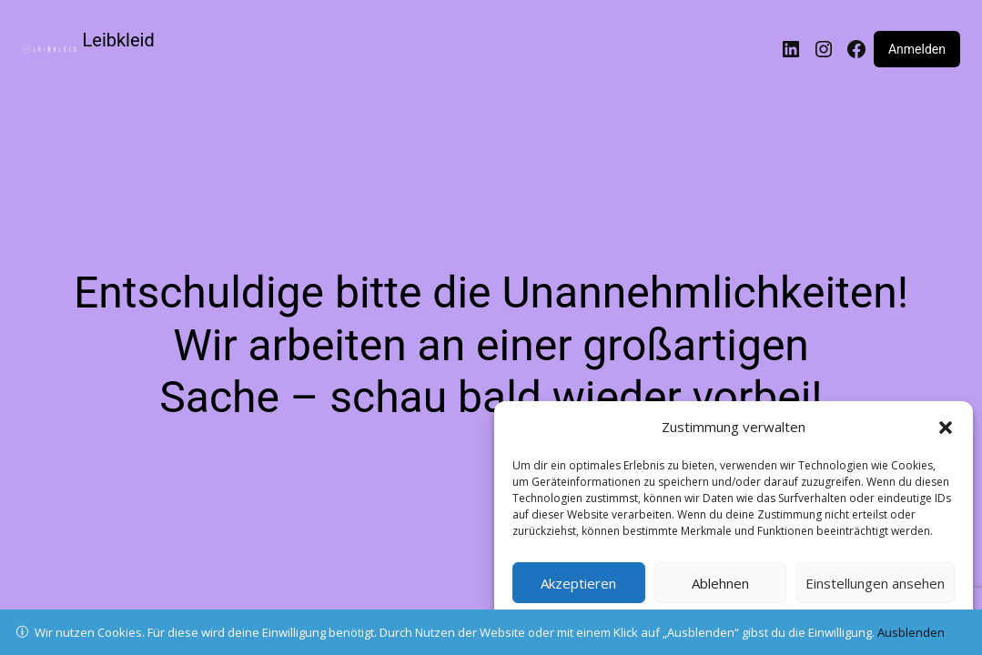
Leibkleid (119, 40)
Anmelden (917, 49)
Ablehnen (720, 583)
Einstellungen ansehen (875, 583)
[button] (945, 427)
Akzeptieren (578, 583)
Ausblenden (911, 632)
